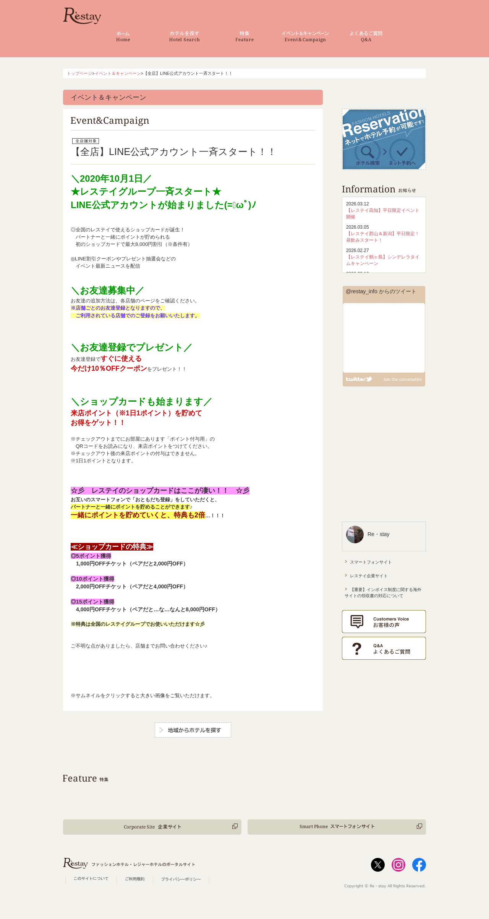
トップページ (79, 73)
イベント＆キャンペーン (118, 73)
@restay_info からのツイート (381, 291)
